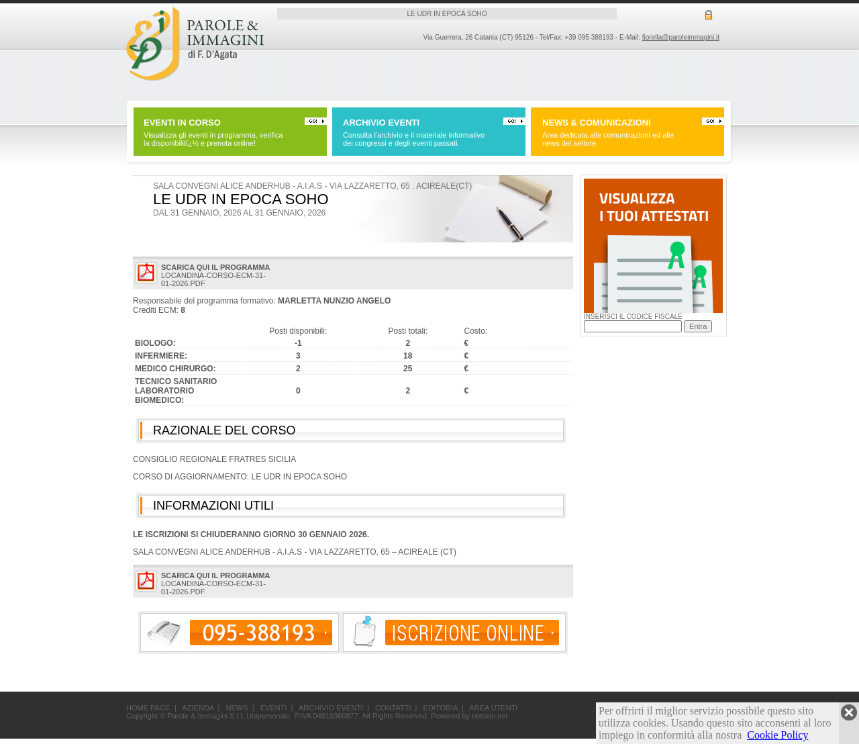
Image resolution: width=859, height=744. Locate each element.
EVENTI (273, 708)
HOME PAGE (148, 708)
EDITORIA (440, 708)
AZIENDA (197, 708)
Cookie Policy (777, 735)
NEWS (237, 708)
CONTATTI (393, 708)
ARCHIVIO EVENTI (331, 708)
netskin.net (489, 716)
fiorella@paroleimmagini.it (680, 37)
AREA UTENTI (493, 708)
